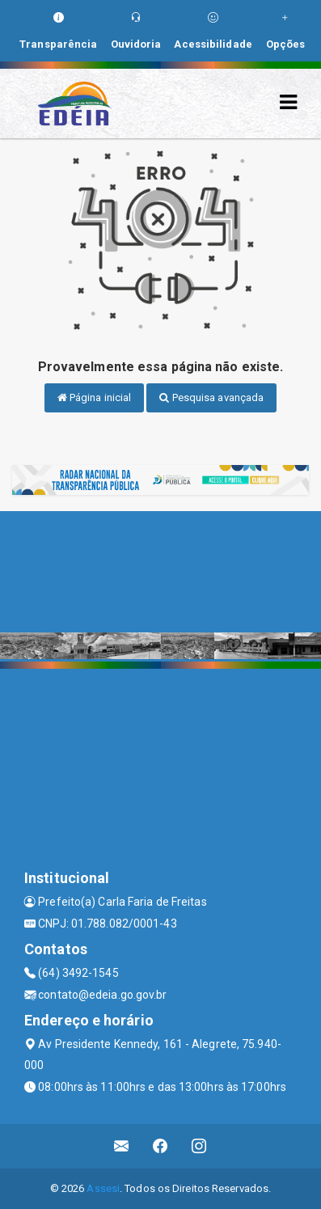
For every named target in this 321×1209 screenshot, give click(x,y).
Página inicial (94, 397)
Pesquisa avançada (211, 397)
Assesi (103, 1188)
